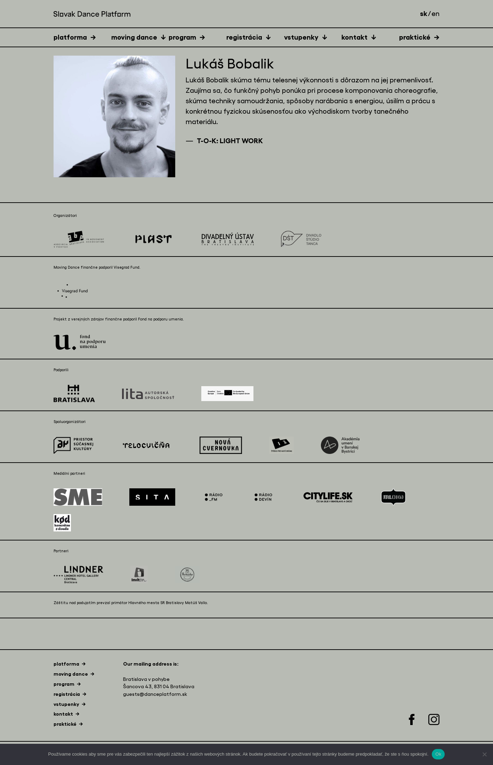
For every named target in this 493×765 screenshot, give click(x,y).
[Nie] (484, 754)
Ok (438, 754)
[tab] (82, 37)
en (435, 13)
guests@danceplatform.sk (155, 694)
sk (423, 13)
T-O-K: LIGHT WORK (230, 140)
